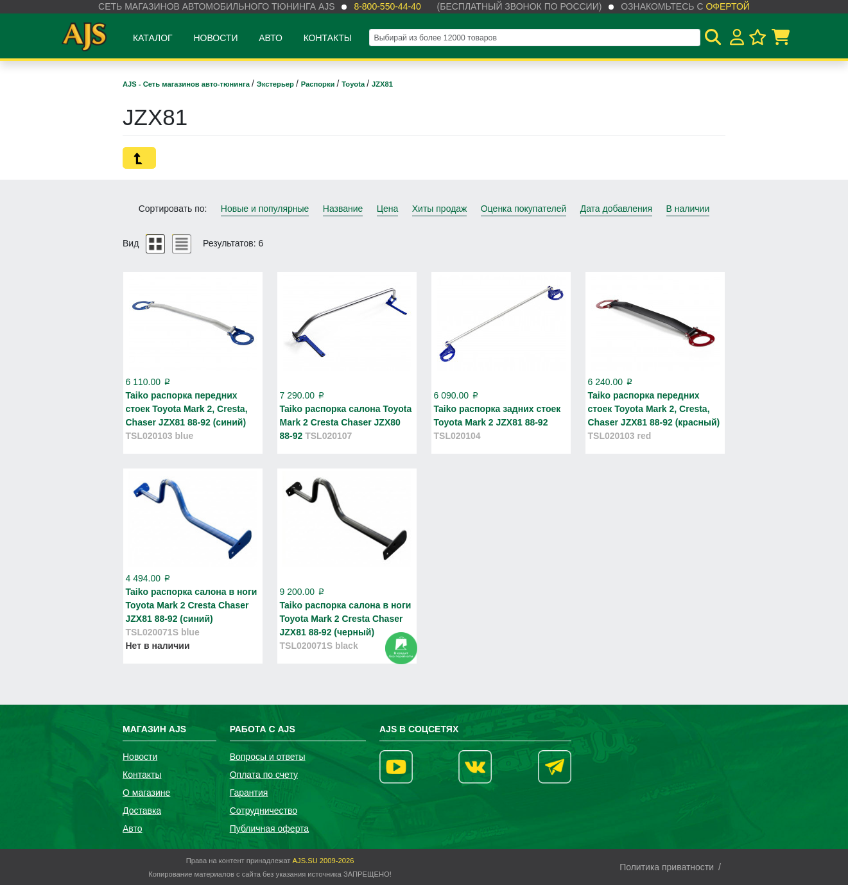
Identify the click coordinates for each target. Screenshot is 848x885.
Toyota (354, 84)
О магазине (146, 792)
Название (343, 208)
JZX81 (382, 84)
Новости (215, 38)
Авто (270, 38)
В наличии (688, 208)
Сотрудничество (263, 810)
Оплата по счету (264, 774)
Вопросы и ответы (268, 757)
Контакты (328, 38)
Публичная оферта (269, 828)
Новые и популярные (265, 208)
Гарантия (249, 792)
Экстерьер (276, 84)
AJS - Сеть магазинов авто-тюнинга (187, 84)
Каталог (153, 38)
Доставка (142, 810)
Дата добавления (616, 208)
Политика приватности (666, 867)
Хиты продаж (439, 208)
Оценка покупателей (523, 208)
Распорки (319, 84)
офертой (727, 6)
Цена (388, 208)
